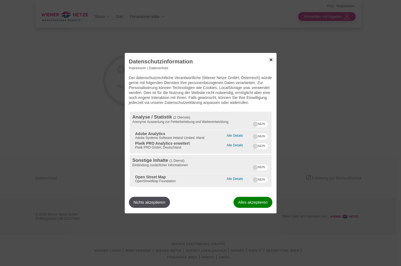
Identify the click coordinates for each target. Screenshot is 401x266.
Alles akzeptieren (253, 202)
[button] (255, 124)
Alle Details (235, 135)
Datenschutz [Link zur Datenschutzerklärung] (158, 68)
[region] (200, 149)
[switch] (260, 123)
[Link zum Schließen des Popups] (271, 59)
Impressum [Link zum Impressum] (137, 68)
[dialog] (201, 133)
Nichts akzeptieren (149, 202)
